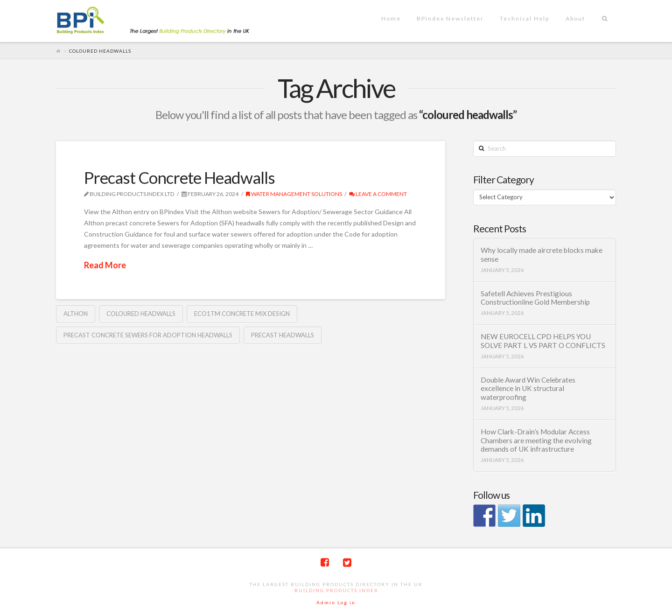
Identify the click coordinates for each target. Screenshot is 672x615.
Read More (105, 265)
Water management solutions (294, 193)
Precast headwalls (282, 335)
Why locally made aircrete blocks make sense (541, 254)
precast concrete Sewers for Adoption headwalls (147, 335)
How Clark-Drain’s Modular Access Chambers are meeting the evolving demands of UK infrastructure (536, 440)
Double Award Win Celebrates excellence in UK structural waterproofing (528, 388)
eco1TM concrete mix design (242, 313)
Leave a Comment (378, 193)
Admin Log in (336, 602)
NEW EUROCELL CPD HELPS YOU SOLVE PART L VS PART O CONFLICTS (543, 340)
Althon (75, 313)
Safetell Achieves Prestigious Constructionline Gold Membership (535, 298)
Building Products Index (336, 590)
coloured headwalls (140, 313)
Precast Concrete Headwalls (179, 177)
